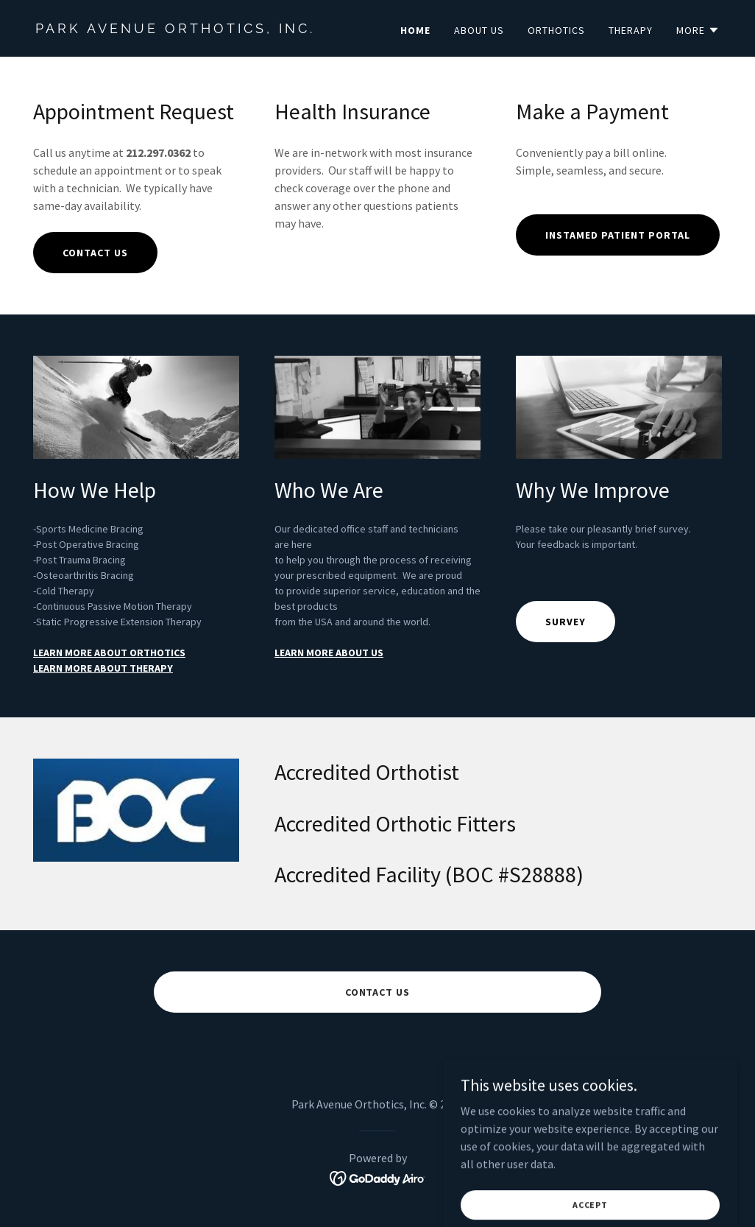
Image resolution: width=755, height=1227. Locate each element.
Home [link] (415, 30)
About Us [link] (479, 30)
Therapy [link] (631, 30)
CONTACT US (95, 252)
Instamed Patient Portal (617, 235)
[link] (200, 28)
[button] (698, 30)
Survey (565, 621)
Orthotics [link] (556, 30)
